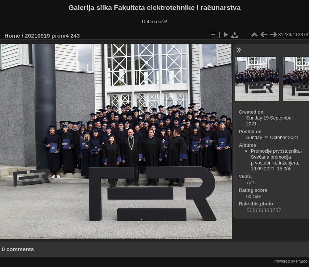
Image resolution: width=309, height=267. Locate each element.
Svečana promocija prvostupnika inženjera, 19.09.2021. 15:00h (275, 162)
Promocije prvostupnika (275, 151)
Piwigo (302, 261)
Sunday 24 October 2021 (272, 137)
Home (12, 35)
